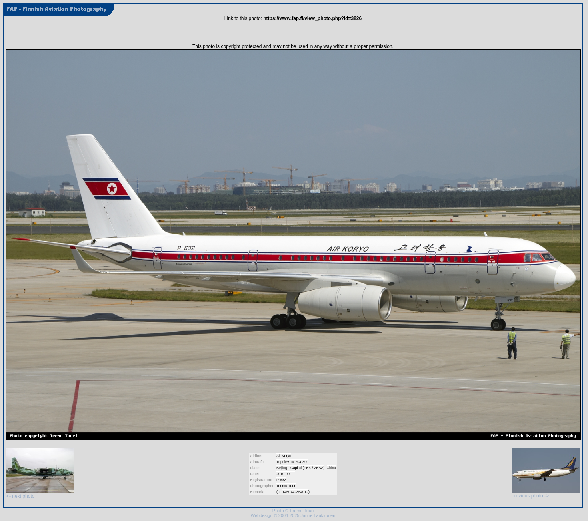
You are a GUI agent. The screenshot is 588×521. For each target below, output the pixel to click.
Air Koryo (283, 456)
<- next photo (40, 494)
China (331, 468)
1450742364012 (295, 492)
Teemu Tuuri (286, 486)
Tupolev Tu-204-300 (292, 462)
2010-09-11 (285, 474)
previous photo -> (546, 494)
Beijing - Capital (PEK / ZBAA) (300, 468)
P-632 (281, 480)
